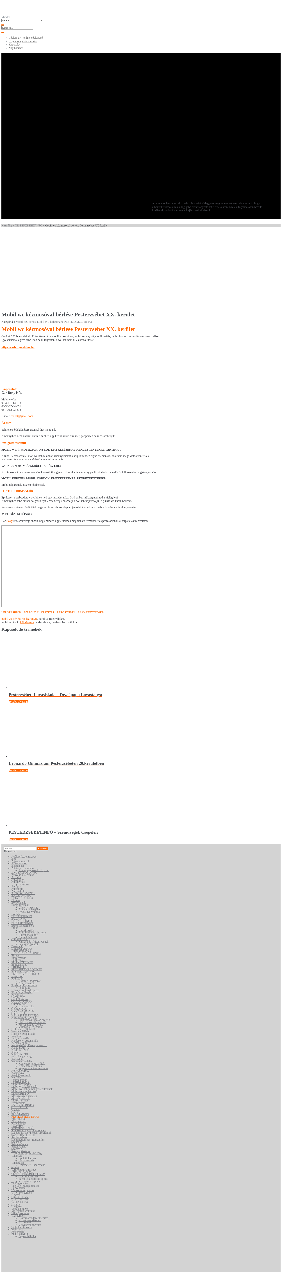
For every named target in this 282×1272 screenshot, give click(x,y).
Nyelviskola (18, 1028)
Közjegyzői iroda (21, 1000)
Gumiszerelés (26, 931)
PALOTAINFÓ (20, 1039)
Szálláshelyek (19, 1062)
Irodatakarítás (26, 1085)
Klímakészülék (20, 979)
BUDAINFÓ (18, 843)
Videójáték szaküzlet (23, 1136)
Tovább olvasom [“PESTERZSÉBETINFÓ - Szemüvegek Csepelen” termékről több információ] (18, 764)
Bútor (14, 853)
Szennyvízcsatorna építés (33, 1103)
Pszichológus (18, 1048)
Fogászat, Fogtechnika (24, 910)
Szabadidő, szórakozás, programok (31, 1057)
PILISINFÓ (18, 1044)
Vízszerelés (18, 1140)
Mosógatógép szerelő (31, 949)
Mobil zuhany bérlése (23, 1016)
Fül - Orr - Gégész (21, 917)
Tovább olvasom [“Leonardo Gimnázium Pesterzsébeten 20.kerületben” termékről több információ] (18, 695)
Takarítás (16, 1080)
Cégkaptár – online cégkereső (26, 37)
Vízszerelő (25, 1147)
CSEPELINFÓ (19, 864)
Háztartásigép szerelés (24, 942)
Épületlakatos (19, 889)
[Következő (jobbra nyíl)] (6, 1269)
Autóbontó (17, 804)
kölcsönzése (27, 547)
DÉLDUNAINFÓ (21, 873)
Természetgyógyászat (23, 1094)
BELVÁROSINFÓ (22, 823)
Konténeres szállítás (30, 991)
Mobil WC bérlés (26, 246)
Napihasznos (16, 47)
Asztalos (16, 802)
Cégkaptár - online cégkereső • (41, 1248)
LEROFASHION (11, 537)
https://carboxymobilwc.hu (18, 272)
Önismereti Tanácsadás (32, 1090)
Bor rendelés (18, 827)
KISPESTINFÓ (20, 975)
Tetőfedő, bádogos (22, 1097)
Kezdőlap (6, 225)
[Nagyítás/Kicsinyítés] (2, 1266)
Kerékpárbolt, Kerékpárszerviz (29, 970)
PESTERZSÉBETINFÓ (28, 225)
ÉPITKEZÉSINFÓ (22, 887)
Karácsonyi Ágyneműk (24, 965)
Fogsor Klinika (27, 1161)
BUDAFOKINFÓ (21, 841)
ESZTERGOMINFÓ (23, 896)
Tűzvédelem (18, 1113)
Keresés (13, 1255)
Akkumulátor (19, 788)
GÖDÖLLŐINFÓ (21, 926)
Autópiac (16, 811)
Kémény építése (20, 968)
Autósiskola (18, 816)
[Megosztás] (10, 1266)
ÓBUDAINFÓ (19, 1032)
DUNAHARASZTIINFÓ (26, 878)
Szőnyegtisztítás (20, 1076)
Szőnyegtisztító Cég (30, 1078)
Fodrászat (16, 903)
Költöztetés (17, 984)
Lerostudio (78, 1248)
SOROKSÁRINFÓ (22, 1053)
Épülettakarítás (27, 1083)
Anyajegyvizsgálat (29, 834)
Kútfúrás (16, 1002)
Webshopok (18, 1154)
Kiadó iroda (18, 972)
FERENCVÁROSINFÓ (25, 899)
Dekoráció (17, 871)
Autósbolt (17, 813)
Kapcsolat (14, 44)
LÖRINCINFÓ (20, 1007)
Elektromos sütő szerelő (32, 947)
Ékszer (15, 880)
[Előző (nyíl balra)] (2, 1269)
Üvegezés (16, 1131)
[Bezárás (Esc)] (13, 1266)
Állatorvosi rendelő (22, 793)
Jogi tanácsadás (20, 963)
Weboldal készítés (21, 1152)
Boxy (9, 446)
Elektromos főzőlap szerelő (34, 945)
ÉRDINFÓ (17, 892)
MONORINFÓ (20, 1018)
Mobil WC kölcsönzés (50, 246)
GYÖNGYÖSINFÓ (22, 935)
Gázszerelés (18, 922)
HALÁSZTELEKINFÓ (24, 940)
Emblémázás (18, 883)
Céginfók (24, 809)
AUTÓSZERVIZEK (23, 818)
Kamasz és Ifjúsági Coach (34, 866)
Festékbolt (17, 901)
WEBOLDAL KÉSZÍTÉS (39, 537)
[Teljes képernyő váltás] (6, 1266)
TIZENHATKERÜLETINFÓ (28, 1099)
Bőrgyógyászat (20, 830)
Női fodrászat (26, 908)
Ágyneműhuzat (20, 786)
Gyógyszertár (19, 933)
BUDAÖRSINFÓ (21, 846)
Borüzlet (16, 839)
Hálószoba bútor (28, 859)
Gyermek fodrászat (29, 906)
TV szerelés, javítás (22, 1115)
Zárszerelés (17, 1156)
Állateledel (17, 790)
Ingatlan (16, 961)
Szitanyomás (18, 1071)
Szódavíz (16, 1074)
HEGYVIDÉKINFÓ (23, 954)
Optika (15, 1037)
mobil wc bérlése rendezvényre (19, 544)
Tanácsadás (17, 1087)
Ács (13, 784)
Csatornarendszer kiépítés (33, 1143)
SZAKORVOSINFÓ (23, 1060)
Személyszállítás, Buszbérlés (28, 1064)
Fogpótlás (24, 912)
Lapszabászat (19, 1004)
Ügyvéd (16, 1120)
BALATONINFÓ (21, 820)
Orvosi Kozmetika (29, 836)
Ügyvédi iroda (19, 1122)
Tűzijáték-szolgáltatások (25, 1110)
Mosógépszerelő (20, 1023)
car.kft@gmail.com (22, 341)
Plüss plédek (18, 1046)
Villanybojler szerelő (31, 952)
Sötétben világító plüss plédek (28, 1055)
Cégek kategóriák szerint (23, 41)
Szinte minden (19, 1069)
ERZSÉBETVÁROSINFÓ (26, 894)
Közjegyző (17, 998)
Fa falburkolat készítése (32, 857)
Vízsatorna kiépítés (30, 1145)
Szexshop (16, 1067)
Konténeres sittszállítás (32, 988)
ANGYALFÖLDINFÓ (24, 797)
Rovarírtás (17, 1051)
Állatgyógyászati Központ (34, 795)
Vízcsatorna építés (29, 1106)
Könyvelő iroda (20, 995)
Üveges (15, 1129)
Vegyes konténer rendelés (33, 993)
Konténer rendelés (21, 986)
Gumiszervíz (18, 929)
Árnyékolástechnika (22, 800)
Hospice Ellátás (20, 956)
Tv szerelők (25, 1117)
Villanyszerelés (20, 1138)
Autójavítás (18, 807)
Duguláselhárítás (21, 876)
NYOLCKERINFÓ (22, 1030)
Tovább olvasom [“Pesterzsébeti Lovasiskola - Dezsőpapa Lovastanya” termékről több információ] (18, 626)
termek (15, 1092)
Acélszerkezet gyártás (24, 781)
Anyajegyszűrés (28, 832)
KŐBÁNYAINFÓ (21, 981)
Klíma (15, 977)
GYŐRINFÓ (18, 938)
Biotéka (15, 825)
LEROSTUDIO (66, 537)
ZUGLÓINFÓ (19, 1159)
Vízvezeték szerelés (30, 1149)
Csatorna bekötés (28, 1101)
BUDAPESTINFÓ (22, 848)
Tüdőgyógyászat (20, 1108)
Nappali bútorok (28, 862)
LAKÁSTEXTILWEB (91, 537)
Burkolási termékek (22, 850)
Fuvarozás (17, 919)
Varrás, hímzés (19, 1133)
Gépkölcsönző (19, 924)
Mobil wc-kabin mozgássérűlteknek (32, 1014)
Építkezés (16, 885)
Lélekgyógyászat (28, 869)
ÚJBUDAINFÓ (20, 1124)
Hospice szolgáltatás (23, 958)
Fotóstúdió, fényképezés (25, 915)
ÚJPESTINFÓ (19, 1126)
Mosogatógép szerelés (24, 1021)
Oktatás (15, 1034)
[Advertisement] (141, 167)
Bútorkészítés (26, 855)
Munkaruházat (19, 1025)
